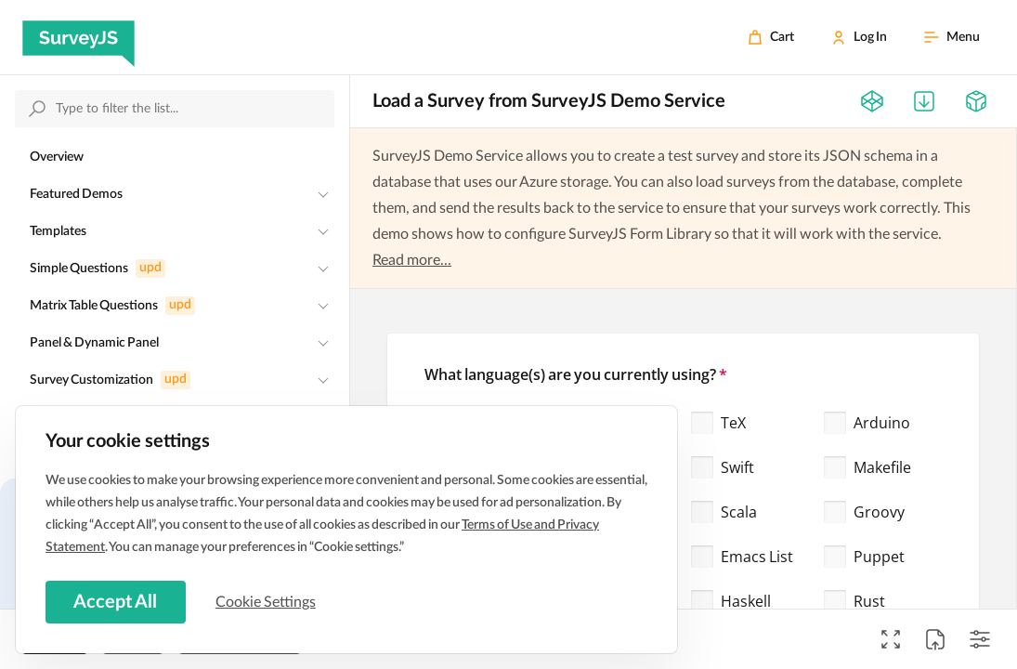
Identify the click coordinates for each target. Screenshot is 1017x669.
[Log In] (859, 37)
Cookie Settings (268, 601)
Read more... (411, 260)
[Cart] (771, 37)
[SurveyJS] (78, 37)
